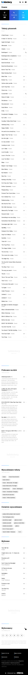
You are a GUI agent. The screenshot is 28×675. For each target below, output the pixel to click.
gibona (17, 526)
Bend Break (6, 59)
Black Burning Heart (8, 73)
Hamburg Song (7, 124)
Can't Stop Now (7, 86)
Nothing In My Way (8, 179)
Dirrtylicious (6, 100)
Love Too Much (7, 159)
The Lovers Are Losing (9, 255)
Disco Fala (4, 570)
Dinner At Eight (7, 97)
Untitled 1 (6, 294)
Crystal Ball (6, 93)
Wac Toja (3, 403)
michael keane (6, 488)
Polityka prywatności (5, 662)
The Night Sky (7, 258)
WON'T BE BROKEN (9, 323)
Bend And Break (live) (9, 66)
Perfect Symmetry (8, 186)
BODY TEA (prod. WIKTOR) (9, 430)
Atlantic (5, 49)
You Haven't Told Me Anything (11, 330)
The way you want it (9, 270)
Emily (5, 110)
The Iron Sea (7, 251)
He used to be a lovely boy (10, 131)
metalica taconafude (7, 526)
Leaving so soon (7, 145)
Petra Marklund (5, 564)
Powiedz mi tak (5, 583)
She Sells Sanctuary (9, 207)
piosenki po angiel (7, 520)
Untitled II (6, 298)
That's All (6, 241)
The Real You (5, 588)
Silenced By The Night (9, 210)
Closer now (6, 90)
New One (6, 176)
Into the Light (7, 138)
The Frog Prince (7, 245)
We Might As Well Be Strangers (10, 305)
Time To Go (6, 280)
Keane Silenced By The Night (10, 485)
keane (4, 476)
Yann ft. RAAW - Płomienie (9, 531)
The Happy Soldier (8, 248)
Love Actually (7, 152)
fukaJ (2, 554)
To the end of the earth (9, 284)
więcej (19, 531)
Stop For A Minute (8, 234)
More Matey (6, 169)
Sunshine (6, 238)
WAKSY (3, 595)
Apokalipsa (4, 573)
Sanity (3, 578)
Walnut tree (6, 301)
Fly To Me (6, 117)
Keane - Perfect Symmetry (9, 497)
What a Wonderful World (10, 309)
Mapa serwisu (17, 653)
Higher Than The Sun (9, 135)
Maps (5, 162)
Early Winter (6, 107)
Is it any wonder (7, 141)
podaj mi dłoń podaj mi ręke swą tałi (11, 514)
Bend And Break (7, 62)
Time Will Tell (4, 548)
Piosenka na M (5, 558)
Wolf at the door (7, 320)
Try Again (6, 287)
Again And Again (7, 42)
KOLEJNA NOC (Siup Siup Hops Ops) (11, 402)
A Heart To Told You (9, 38)
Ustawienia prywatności (15, 662)
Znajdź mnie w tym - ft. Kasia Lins (10, 553)
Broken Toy (6, 80)
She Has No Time (8, 203)
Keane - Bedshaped (17, 488)
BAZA (3, 559)
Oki (11, 376)
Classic (3, 585)
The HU (3, 590)
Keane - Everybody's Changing (10, 491)
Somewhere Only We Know (10, 220)
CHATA (3, 593)
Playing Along (7, 190)
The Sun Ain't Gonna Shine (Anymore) (11, 262)
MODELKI (10, 390)
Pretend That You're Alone (10, 193)
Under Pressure (7, 291)
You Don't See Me (8, 326)
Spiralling (6, 227)
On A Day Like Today (9, 183)
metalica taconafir (7, 523)
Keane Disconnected (14, 476)
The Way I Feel (7, 267)
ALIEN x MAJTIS (11, 417)
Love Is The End (8, 155)
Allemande (6, 45)
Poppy (3, 549)
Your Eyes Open (7, 333)
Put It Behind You (8, 196)
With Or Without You (9, 316)
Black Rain (6, 76)
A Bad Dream (7, 35)
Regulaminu (21, 661)
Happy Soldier (7, 128)
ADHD (3, 575)
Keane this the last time (8, 494)
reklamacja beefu (5, 376)
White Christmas (8, 313)
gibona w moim (18, 520)
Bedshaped (6, 52)
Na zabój (3, 417)
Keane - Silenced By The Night (10, 482)
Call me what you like (9, 83)
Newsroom (4, 657)
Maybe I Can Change (9, 165)
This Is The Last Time (9, 277)
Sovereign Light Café (9, 224)
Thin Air (5, 273)
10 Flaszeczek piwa (6, 568)
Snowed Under (7, 214)
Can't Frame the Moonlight (8, 563)
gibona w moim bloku (19, 523)
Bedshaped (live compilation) (11, 55)
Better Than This (8, 69)
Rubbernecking (7, 200)
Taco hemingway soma (8, 517)
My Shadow (6, 172)
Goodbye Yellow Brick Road (11, 121)
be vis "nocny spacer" (8, 529)
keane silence (6, 479)
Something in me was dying (10, 217)
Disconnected (7, 104)
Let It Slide (6, 148)
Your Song (6, 337)
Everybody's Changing (9, 114)
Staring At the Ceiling (9, 231)
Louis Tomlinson (5, 580)
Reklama (16, 657)
